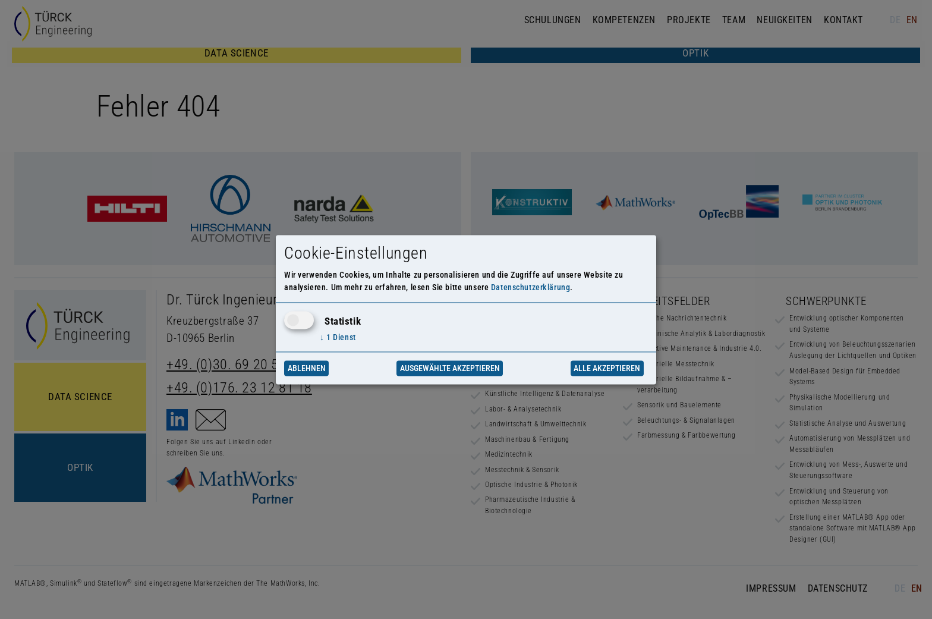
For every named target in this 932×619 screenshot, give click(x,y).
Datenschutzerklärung (531, 287)
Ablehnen (307, 368)
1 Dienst (338, 338)
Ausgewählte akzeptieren (450, 368)
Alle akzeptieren (607, 368)
